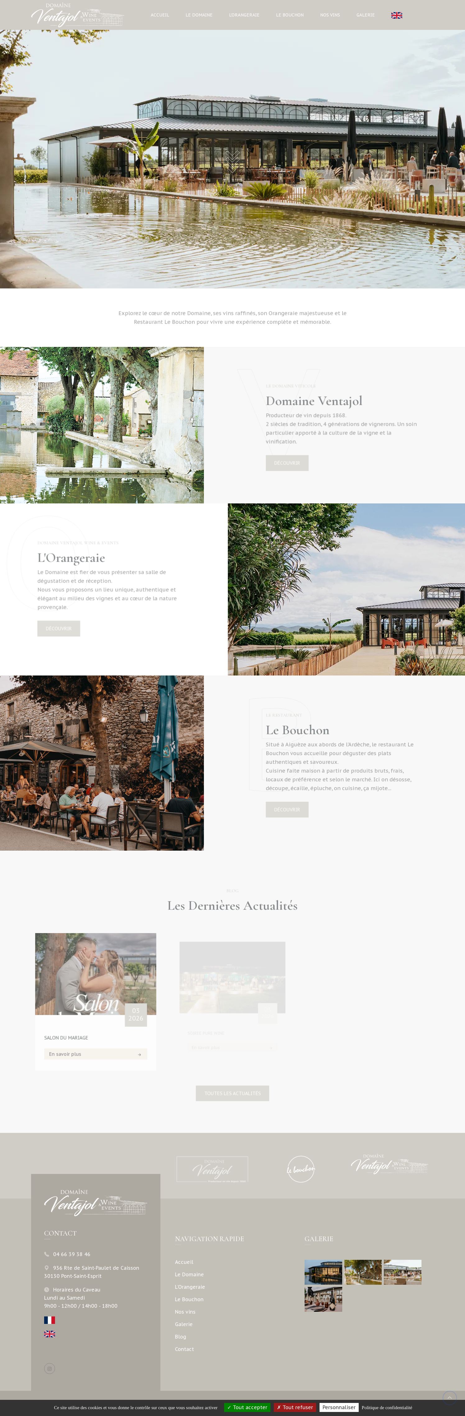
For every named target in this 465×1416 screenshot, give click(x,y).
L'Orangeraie (244, 15)
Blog (180, 1337)
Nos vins (330, 15)
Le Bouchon (290, 15)
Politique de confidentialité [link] (387, 1407)
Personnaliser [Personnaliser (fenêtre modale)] (339, 1407)
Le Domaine (199, 15)
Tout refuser (295, 1407)
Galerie (366, 15)
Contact (184, 1349)
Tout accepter (247, 1407)
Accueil (160, 15)
